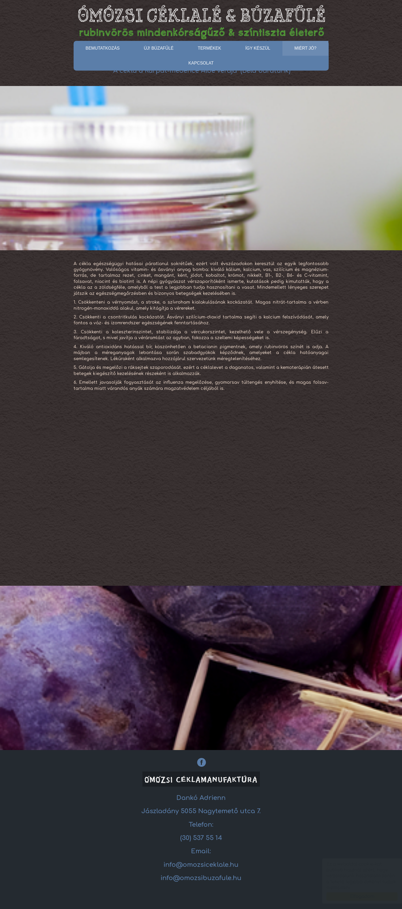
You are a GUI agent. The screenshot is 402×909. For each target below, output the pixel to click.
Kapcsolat (201, 63)
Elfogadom (357, 896)
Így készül (257, 48)
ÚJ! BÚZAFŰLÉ (159, 48)
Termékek (209, 48)
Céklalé (201, 21)
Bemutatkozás (103, 48)
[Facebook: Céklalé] (201, 762)
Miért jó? (305, 48)
